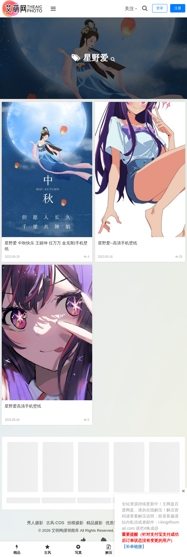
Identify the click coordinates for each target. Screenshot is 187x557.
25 (178, 256)
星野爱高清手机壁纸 (23, 406)
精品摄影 (94, 522)
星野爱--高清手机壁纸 (117, 243)
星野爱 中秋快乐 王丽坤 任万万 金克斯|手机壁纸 (46, 246)
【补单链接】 (134, 546)
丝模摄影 (75, 522)
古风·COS (55, 522)
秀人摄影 (35, 522)
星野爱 (95, 57)
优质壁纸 (114, 522)
